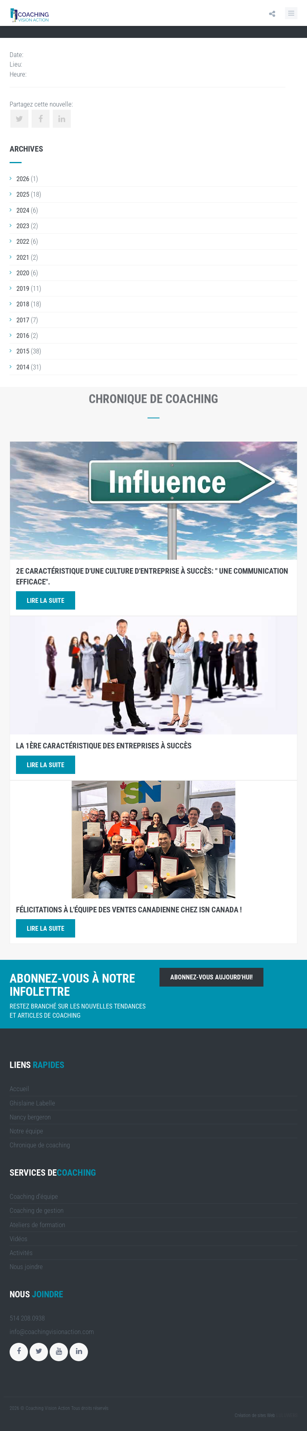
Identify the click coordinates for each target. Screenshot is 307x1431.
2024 (22, 210)
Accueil (19, 1089)
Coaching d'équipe (34, 1196)
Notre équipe (26, 1131)
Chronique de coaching (40, 1145)
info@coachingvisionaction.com (52, 1332)
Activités (21, 1253)
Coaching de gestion (37, 1210)
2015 (22, 351)
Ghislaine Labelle (32, 1103)
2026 (22, 179)
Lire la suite (45, 600)
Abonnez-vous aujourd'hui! (211, 977)
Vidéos (19, 1239)
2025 (22, 194)
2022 (22, 241)
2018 (22, 304)
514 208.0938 (27, 1318)
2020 (22, 273)
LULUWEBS (286, 1415)
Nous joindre (26, 1267)
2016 (22, 335)
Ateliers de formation (37, 1225)
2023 (22, 226)
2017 (22, 320)
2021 (22, 257)
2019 (22, 288)
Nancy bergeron (30, 1117)
